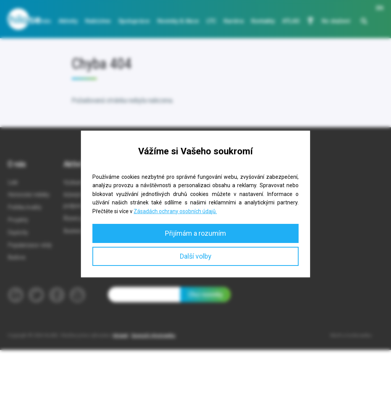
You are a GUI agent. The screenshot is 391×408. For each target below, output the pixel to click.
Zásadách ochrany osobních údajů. (175, 211)
